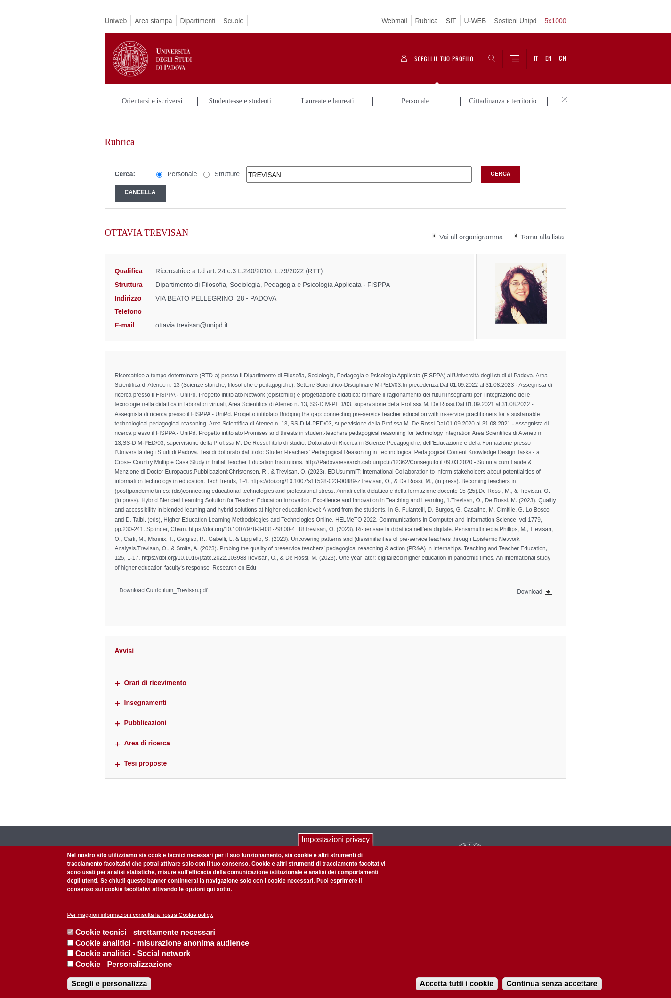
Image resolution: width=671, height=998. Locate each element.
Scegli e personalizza (109, 984)
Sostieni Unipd (515, 21)
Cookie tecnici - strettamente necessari (145, 932)
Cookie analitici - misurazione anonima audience (162, 943)
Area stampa (153, 21)
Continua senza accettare (552, 984)
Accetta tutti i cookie (456, 984)
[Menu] (514, 59)
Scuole (233, 21)
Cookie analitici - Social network (133, 953)
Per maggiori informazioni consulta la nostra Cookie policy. (140, 915)
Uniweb (116, 21)
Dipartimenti (198, 21)
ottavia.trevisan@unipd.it (191, 311)
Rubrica (426, 21)
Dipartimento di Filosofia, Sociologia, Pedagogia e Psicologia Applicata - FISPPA (272, 270)
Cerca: (125, 160)
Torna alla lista (542, 223)
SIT (451, 21)
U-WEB (475, 21)
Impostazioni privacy (335, 839)
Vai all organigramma (471, 223)
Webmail (394, 21)
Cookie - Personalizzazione (123, 964)
